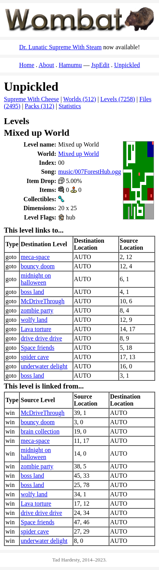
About (46, 65)
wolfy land (34, 319)
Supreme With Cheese (31, 99)
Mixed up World (78, 153)
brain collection (40, 431)
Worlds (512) (79, 99)
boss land (32, 291)
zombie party (37, 310)
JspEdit (100, 65)
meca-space (35, 257)
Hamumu (70, 65)
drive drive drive (41, 338)
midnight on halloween (36, 279)
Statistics (70, 106)
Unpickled (127, 65)
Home (26, 65)
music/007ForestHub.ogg (89, 171)
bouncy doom (38, 266)
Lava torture (36, 329)
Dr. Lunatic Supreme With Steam (60, 47)
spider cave (34, 357)
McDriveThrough (42, 301)
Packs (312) (39, 106)
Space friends (37, 347)
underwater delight (44, 366)
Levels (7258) (117, 99)
